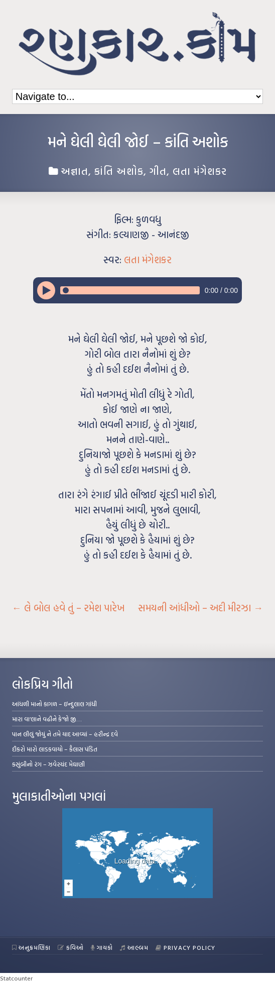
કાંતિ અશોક (119, 170)
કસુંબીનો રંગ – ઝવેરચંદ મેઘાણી (48, 764)
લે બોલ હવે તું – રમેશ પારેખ (68, 608)
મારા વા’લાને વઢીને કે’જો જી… (47, 718)
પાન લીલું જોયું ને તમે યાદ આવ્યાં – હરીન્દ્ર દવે (65, 733)
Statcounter (16, 977)
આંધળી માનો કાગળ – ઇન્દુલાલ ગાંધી (54, 703)
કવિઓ (71, 947)
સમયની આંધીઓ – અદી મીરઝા (200, 608)
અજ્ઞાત (74, 170)
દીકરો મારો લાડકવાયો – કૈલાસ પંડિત (54, 748)
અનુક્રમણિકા (31, 947)
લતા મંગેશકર (200, 170)
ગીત (158, 170)
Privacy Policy (185, 947)
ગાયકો (102, 947)
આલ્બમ (134, 947)
